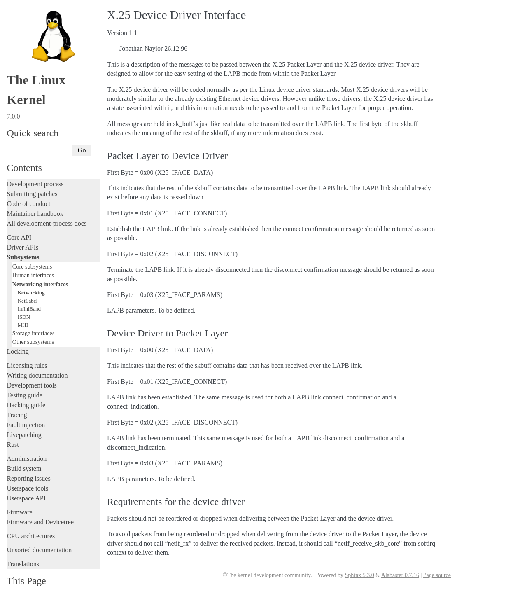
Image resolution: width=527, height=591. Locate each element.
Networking (31, 279)
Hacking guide (26, 391)
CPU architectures (31, 522)
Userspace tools (27, 474)
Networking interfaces (40, 270)
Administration (27, 445)
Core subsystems (32, 253)
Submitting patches (32, 180)
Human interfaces (33, 261)
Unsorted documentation (39, 536)
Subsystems (23, 243)
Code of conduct (28, 190)
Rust (13, 430)
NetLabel (27, 287)
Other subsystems (33, 328)
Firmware (19, 498)
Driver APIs (22, 233)
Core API (19, 223)
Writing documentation (37, 361)
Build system (24, 454)
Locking (17, 337)
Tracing (17, 401)
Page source (437, 575)
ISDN (24, 303)
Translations (23, 550)
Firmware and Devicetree (40, 508)
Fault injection (26, 411)
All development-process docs (46, 209)
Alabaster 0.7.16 (400, 575)
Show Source (24, 583)
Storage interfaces (33, 319)
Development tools (31, 371)
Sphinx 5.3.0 (359, 575)
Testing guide (24, 381)
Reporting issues (28, 464)
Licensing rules (27, 351)
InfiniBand (29, 295)
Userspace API (26, 484)
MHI (23, 311)
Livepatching (24, 421)
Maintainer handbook (35, 199)
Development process (35, 170)
